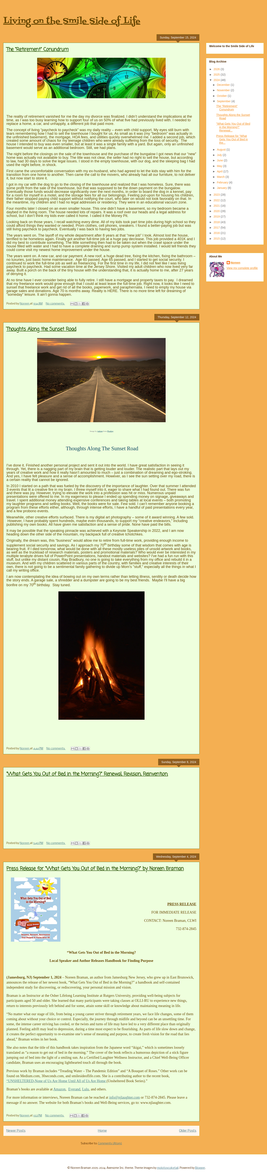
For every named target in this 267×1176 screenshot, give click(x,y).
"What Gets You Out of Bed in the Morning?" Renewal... (233, 127)
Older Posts (187, 1130)
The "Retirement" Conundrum (37, 49)
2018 (217, 222)
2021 (217, 205)
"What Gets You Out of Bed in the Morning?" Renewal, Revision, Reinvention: (87, 774)
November (223, 90)
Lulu (85, 1089)
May (220, 166)
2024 (217, 80)
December (223, 84)
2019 (217, 216)
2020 (217, 211)
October (222, 95)
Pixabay (110, 431)
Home (102, 1130)
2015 (217, 238)
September (224, 101)
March (221, 176)
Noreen (235, 262)
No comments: (55, 303)
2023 (217, 194)
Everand (74, 1089)
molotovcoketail (167, 1168)
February (223, 182)
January (222, 187)
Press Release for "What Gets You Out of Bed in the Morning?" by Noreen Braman (95, 868)
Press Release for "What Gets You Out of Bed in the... (232, 139)
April (220, 171)
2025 (217, 74)
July (220, 155)
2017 (217, 227)
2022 (217, 200)
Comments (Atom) (110, 1143)
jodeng (100, 431)
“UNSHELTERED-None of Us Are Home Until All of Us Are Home (56, 1081)
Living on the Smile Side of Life (71, 21)
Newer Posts (15, 1130)
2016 (217, 233)
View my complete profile (242, 268)
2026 (217, 69)
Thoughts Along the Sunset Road (41, 329)
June (220, 160)
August (221, 149)
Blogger (200, 1168)
